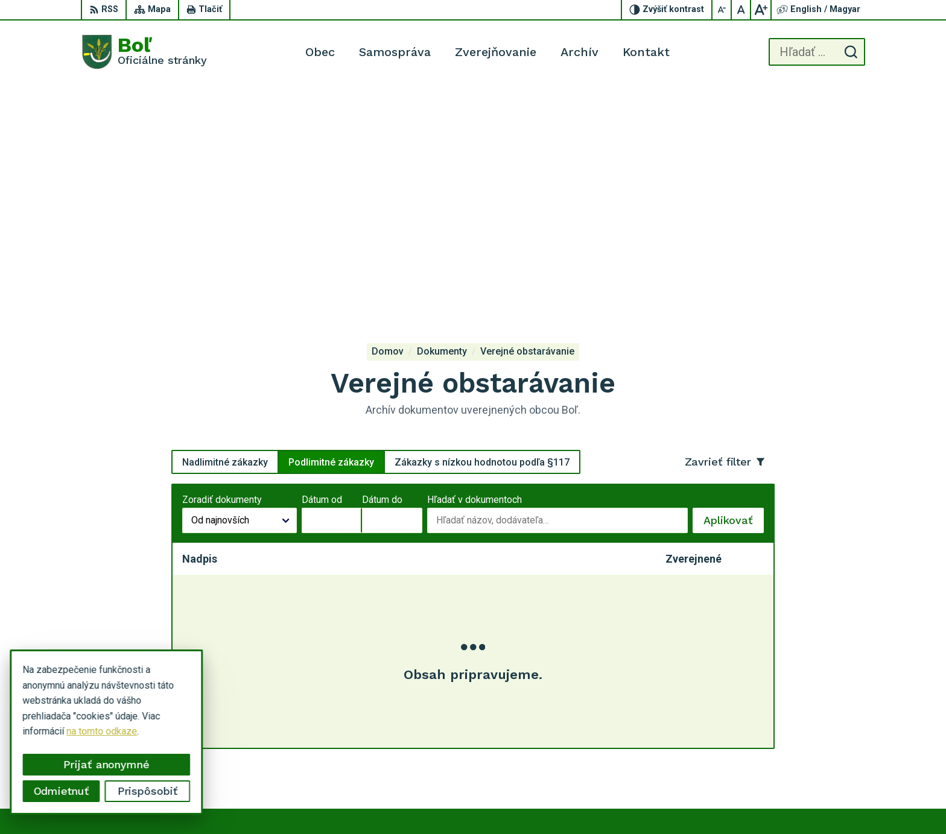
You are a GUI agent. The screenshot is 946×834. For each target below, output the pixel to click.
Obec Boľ (692, 801)
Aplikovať (733, 293)
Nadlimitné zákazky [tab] (225, 232)
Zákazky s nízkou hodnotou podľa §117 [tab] (482, 232)
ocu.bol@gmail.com (822, 747)
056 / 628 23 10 (815, 733)
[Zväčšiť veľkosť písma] (760, 9)
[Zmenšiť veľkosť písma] (722, 9)
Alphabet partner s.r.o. (546, 801)
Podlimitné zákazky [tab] (331, 232)
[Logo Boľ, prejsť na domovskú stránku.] (144, 52)
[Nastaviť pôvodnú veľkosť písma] (741, 9)
